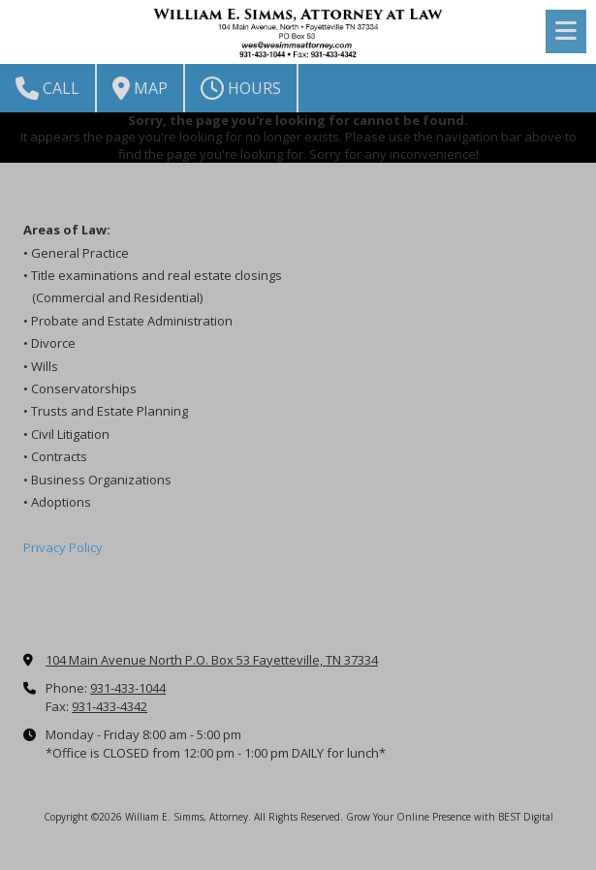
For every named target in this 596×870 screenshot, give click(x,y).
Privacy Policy (63, 547)
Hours (241, 88)
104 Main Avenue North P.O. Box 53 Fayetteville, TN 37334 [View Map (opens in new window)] (212, 659)
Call (47, 88)
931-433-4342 (109, 706)
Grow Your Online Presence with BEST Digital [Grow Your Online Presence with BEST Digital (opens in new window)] (449, 816)
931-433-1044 (128, 688)
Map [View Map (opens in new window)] (140, 88)
